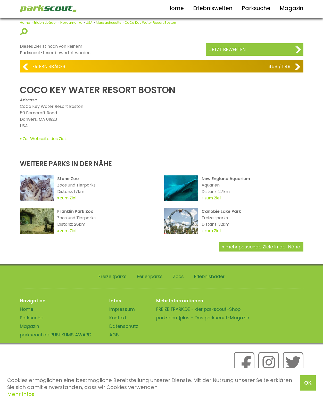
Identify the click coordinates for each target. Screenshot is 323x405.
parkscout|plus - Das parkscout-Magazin (202, 318)
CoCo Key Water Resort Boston (150, 22)
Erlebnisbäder (45, 22)
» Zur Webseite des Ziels (44, 139)
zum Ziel (68, 198)
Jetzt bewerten (227, 49)
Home (175, 8)
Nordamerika (71, 22)
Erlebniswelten (213, 8)
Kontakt (118, 318)
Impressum (122, 309)
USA (89, 22)
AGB (114, 335)
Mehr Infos (20, 394)
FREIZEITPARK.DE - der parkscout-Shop (198, 309)
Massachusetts (108, 22)
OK (308, 382)
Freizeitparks (112, 276)
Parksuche (256, 8)
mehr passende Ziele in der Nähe (263, 247)
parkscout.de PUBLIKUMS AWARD (55, 335)
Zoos (178, 276)
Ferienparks (150, 276)
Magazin (291, 8)
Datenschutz (123, 326)
